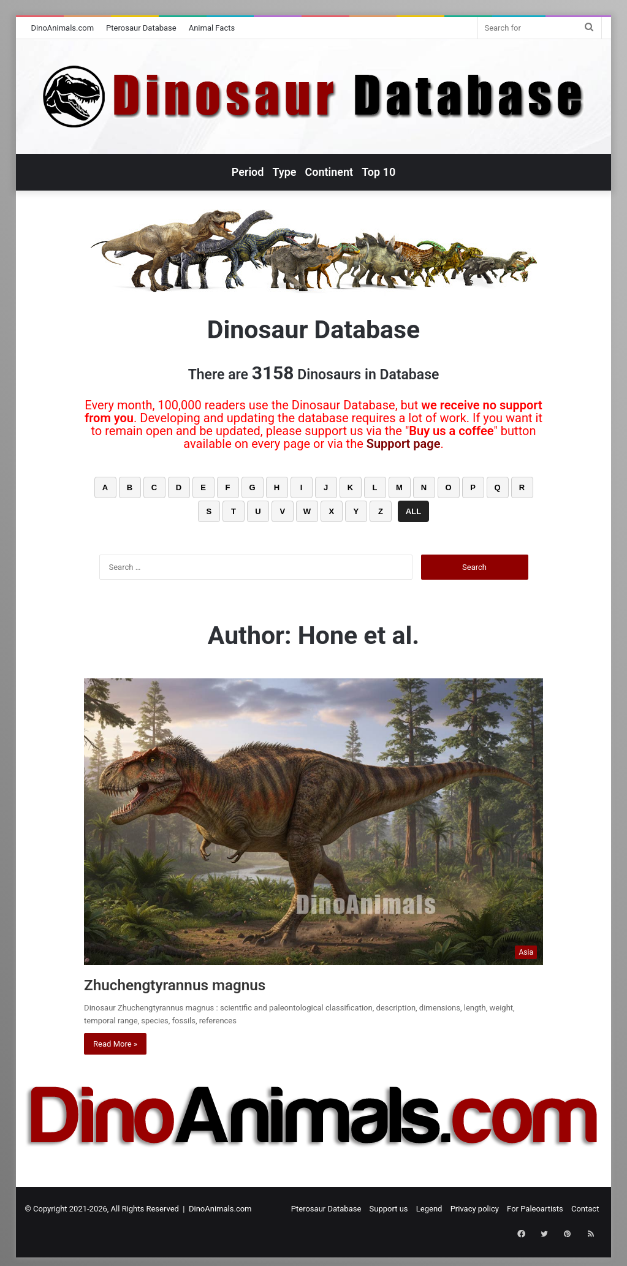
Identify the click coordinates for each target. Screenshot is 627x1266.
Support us (389, 1208)
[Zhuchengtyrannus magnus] (313, 821)
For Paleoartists (535, 1208)
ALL (413, 511)
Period (248, 171)
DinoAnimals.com (62, 27)
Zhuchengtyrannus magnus (198, 984)
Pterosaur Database (141, 27)
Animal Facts (212, 27)
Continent (329, 171)
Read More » (115, 1043)
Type (284, 171)
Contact (585, 1208)
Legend (429, 1208)
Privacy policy (474, 1208)
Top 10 (378, 171)
